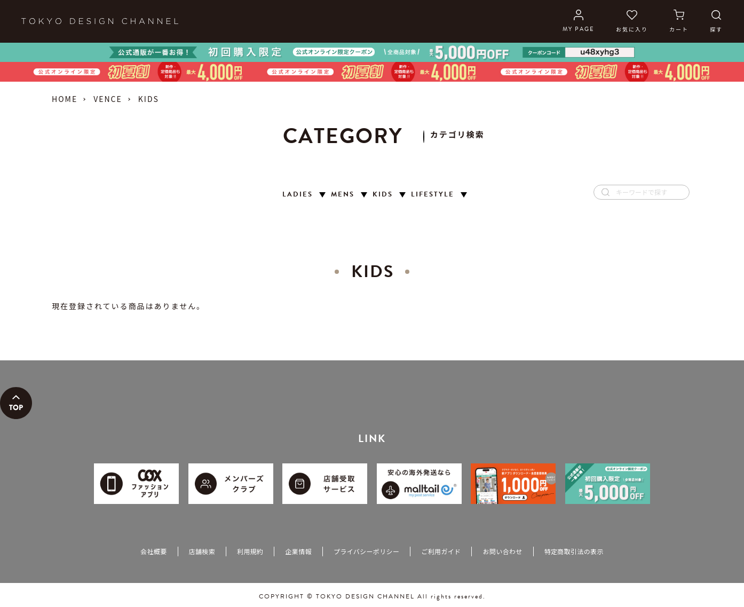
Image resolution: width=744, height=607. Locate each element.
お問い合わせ (502, 551)
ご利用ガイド (441, 551)
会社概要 (153, 551)
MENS (342, 195)
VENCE (107, 98)
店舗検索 (202, 551)
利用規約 (250, 551)
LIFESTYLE (432, 195)
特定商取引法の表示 (574, 551)
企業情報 (298, 551)
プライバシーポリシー (366, 551)
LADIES (297, 195)
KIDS (383, 195)
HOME (64, 98)
